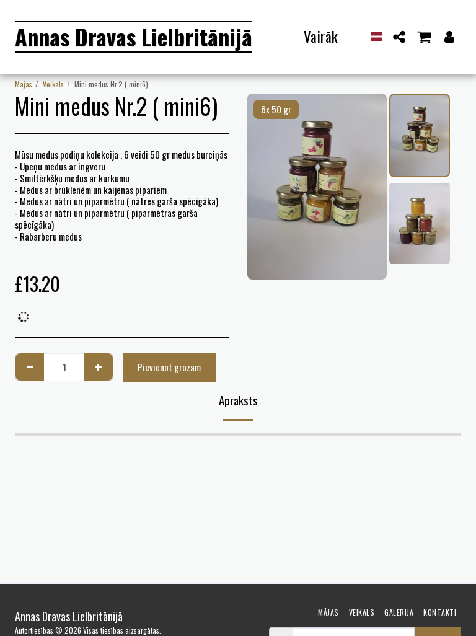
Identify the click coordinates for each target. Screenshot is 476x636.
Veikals (53, 84)
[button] (399, 37)
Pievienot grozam (169, 367)
